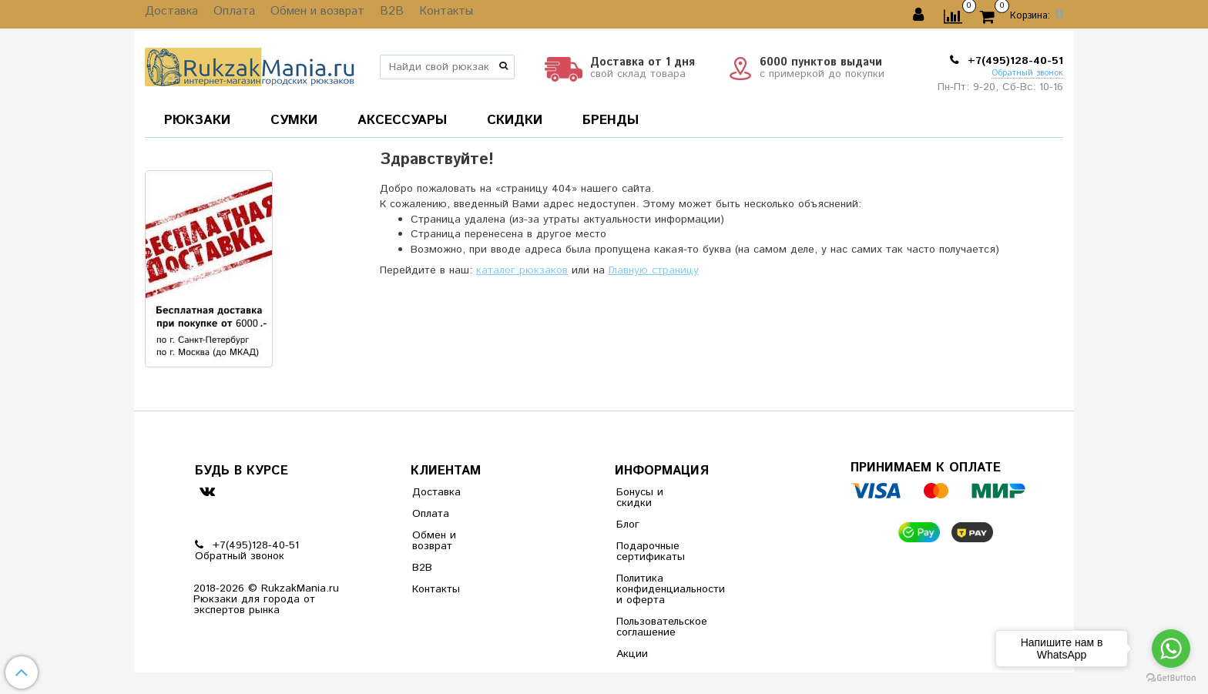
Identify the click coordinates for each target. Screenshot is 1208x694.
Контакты (424, 14)
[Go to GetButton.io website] (1171, 678)
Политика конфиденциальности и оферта (654, 589)
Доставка (169, 14)
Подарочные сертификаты (650, 551)
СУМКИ (293, 120)
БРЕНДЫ (610, 120)
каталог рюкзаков (522, 270)
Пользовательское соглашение (654, 627)
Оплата (227, 14)
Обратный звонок (1027, 73)
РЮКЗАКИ (197, 120)
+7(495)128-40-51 (1013, 61)
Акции (632, 654)
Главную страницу (654, 270)
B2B (374, 14)
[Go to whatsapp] (1171, 648)
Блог (627, 524)
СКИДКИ (514, 120)
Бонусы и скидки (639, 497)
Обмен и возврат (305, 14)
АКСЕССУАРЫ (402, 120)
